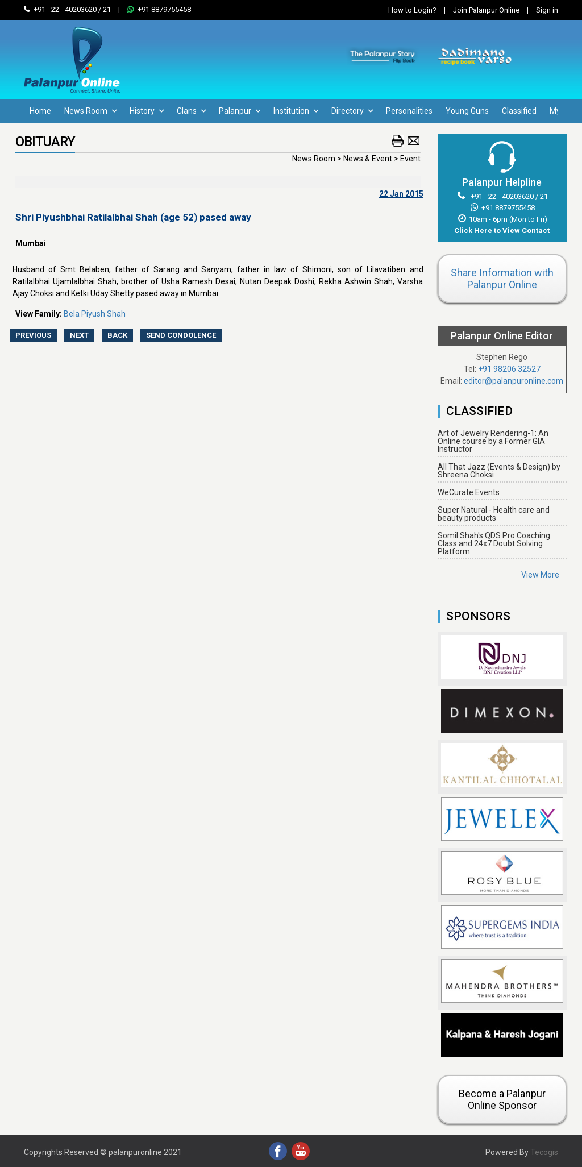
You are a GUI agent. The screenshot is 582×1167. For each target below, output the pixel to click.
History (147, 110)
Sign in (539, 10)
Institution (295, 110)
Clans (191, 110)
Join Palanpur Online (486, 10)
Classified (519, 110)
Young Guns (467, 110)
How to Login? (412, 10)
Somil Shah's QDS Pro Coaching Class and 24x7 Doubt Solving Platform (494, 543)
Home (40, 110)
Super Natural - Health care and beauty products (494, 513)
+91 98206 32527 (509, 368)
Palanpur (239, 110)
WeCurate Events (469, 492)
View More (540, 574)
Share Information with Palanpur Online (502, 278)
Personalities (409, 110)
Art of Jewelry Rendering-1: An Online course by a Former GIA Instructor (493, 441)
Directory (352, 110)
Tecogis (544, 1152)
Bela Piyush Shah (95, 313)
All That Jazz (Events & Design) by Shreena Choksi (499, 470)
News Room (90, 110)
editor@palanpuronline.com (513, 380)
